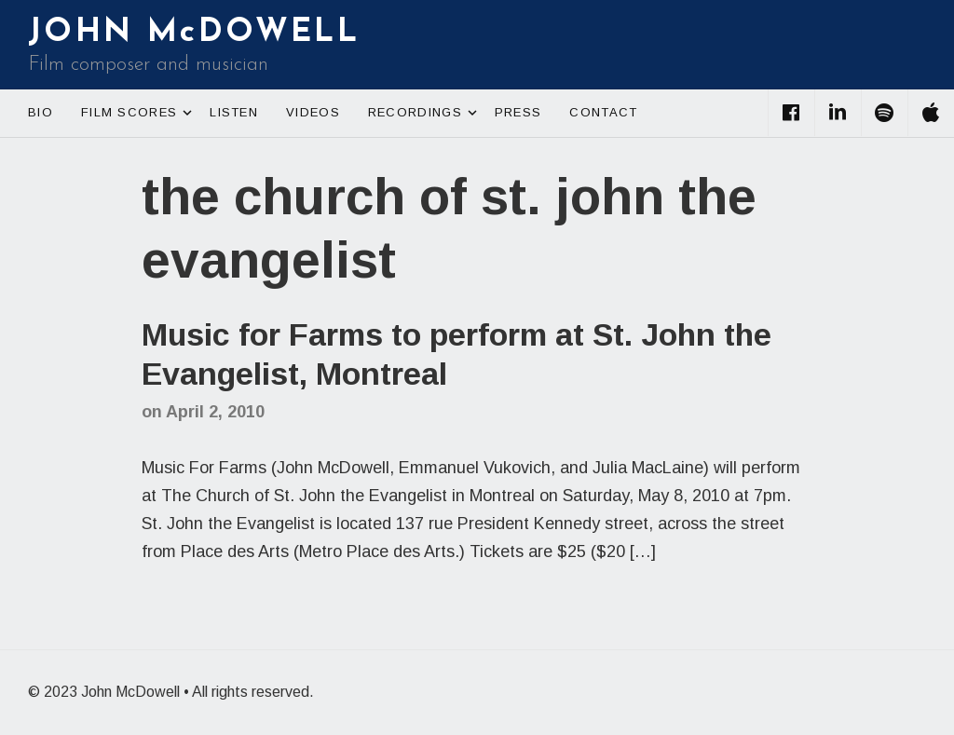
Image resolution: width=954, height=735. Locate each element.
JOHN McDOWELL (194, 33)
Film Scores (138, 112)
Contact (603, 112)
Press (518, 112)
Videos (313, 112)
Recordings (424, 112)
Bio (40, 112)
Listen (234, 112)
